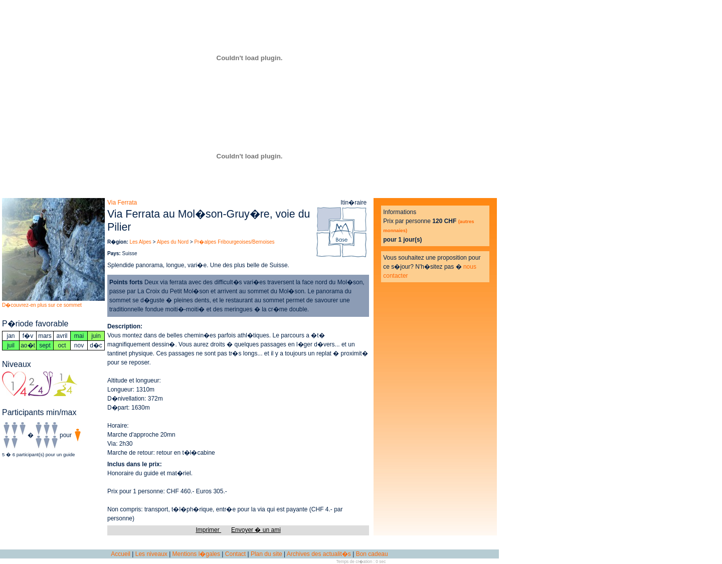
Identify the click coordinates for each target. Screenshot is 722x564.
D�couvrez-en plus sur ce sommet (42, 305)
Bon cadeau (372, 553)
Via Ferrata (122, 202)
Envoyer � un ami (256, 529)
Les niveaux (151, 553)
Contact (235, 553)
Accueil (120, 553)
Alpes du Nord (173, 242)
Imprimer (208, 529)
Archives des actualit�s (319, 553)
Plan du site (266, 553)
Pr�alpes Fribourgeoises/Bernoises (234, 242)
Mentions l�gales (196, 553)
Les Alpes (140, 242)
